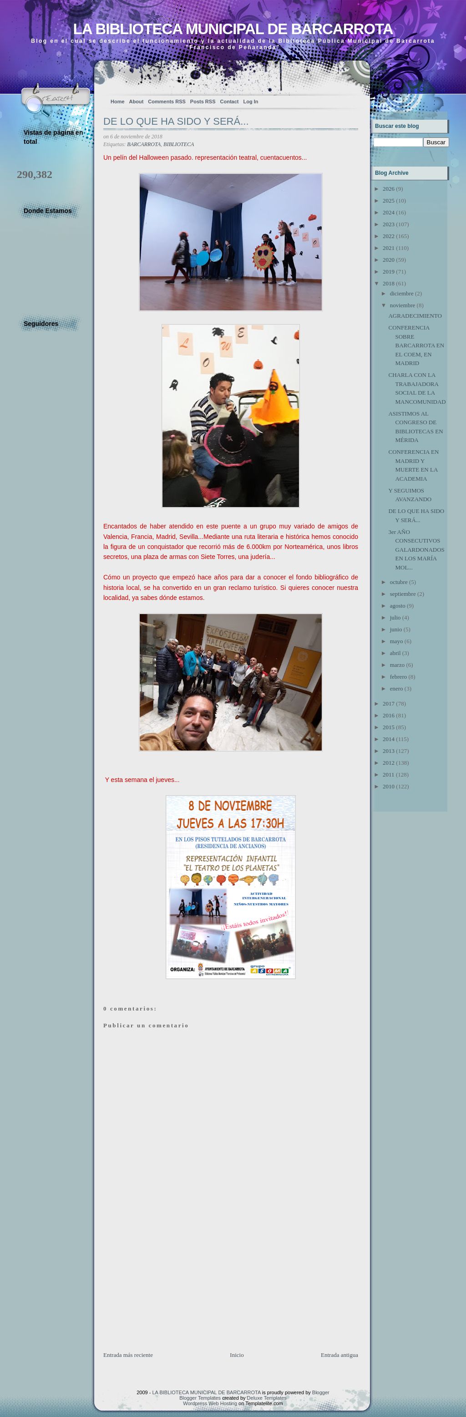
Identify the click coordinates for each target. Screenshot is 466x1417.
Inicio (236, 1354)
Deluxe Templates (267, 1398)
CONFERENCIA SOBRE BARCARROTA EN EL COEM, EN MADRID (416, 345)
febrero (398, 676)
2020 (389, 259)
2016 (389, 715)
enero (396, 688)
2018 (389, 283)
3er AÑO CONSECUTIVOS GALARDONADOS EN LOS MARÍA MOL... (416, 549)
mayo (396, 641)
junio (396, 629)
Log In (250, 101)
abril (395, 653)
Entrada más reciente (128, 1354)
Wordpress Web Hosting (210, 1403)
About (136, 101)
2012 (389, 762)
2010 (389, 786)
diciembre (402, 293)
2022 (389, 236)
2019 (389, 271)
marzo (397, 664)
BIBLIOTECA (178, 144)
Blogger (320, 1392)
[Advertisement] (171, 1287)
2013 (389, 750)
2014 (389, 739)
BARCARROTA (144, 144)
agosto (397, 605)
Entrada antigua (339, 1354)
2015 (389, 727)
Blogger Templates (200, 1398)
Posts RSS (203, 101)
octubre (399, 582)
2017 (389, 703)
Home (118, 101)
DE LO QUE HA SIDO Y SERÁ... (176, 121)
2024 (389, 212)
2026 (389, 188)
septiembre (403, 593)
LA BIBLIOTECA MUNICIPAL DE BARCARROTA (233, 28)
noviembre (402, 305)
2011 (389, 774)
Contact (229, 101)
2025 (389, 200)
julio (395, 617)
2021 (389, 247)
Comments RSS (167, 101)
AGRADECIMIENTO (414, 315)
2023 (389, 224)
